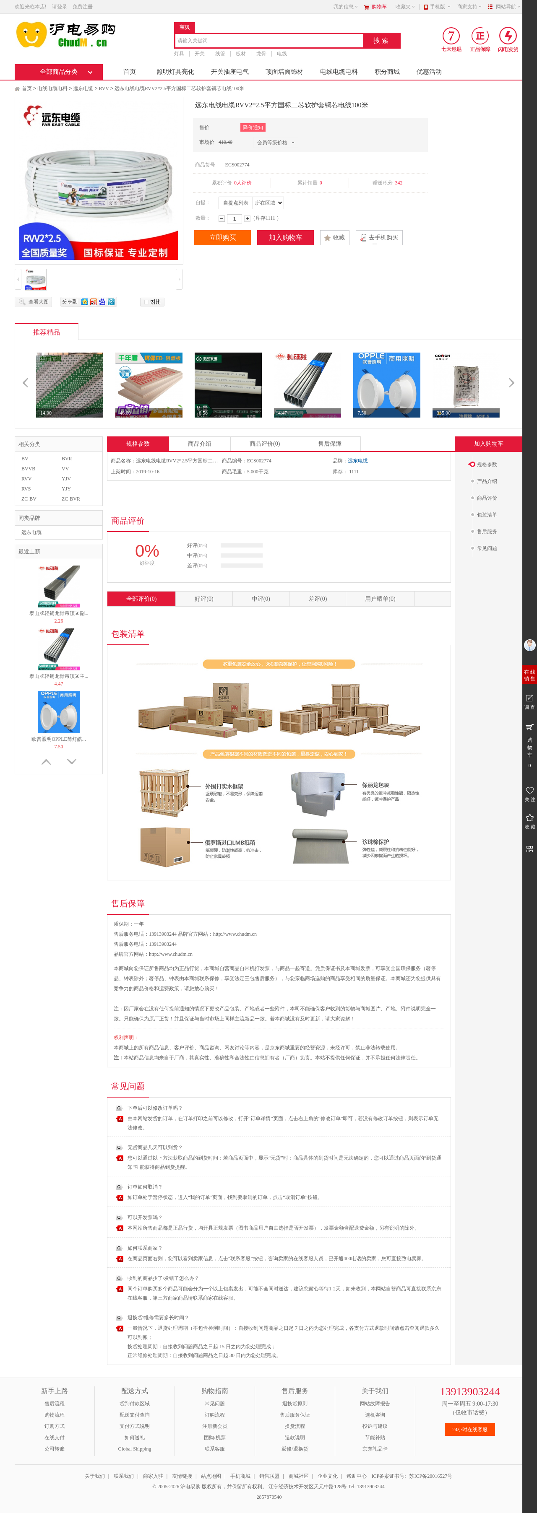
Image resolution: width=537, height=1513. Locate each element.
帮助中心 (357, 1476)
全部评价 (141, 599)
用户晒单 (380, 599)
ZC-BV (28, 499)
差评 (317, 599)
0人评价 (243, 183)
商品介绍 (199, 444)
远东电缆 (83, 88)
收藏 (339, 237)
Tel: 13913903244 (366, 1487)
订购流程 (215, 1415)
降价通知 (253, 127)
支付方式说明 (135, 1426)
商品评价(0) (265, 444)
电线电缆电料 (339, 71)
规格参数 (138, 444)
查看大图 (39, 302)
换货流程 (295, 1426)
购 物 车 (529, 745)
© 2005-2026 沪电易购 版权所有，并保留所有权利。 (209, 1487)
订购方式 (54, 1426)
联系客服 (215, 1449)
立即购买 (222, 237)
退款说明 (295, 1437)
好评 (204, 599)
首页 (129, 71)
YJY (66, 489)
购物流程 (54, 1415)
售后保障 (329, 444)
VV (65, 469)
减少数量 (222, 218)
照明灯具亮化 (175, 71)
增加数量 (247, 218)
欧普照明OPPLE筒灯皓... (58, 739)
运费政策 (169, 988)
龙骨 (261, 54)
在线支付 (54, 1437)
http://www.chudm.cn (171, 954)
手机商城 (240, 1476)
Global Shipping (134, 1449)
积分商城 (387, 71)
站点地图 (211, 1476)
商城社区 (299, 1476)
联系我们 (124, 1476)
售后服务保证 (295, 1415)
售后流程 (54, 1404)
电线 (282, 54)
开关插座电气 (230, 71)
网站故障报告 (375, 1404)
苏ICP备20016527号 (430, 1476)
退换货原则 (295, 1404)
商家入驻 (153, 1476)
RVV (104, 88)
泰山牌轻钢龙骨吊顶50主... (59, 676)
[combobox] (269, 41)
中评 (261, 599)
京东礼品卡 (375, 1449)
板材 (241, 54)
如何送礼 (135, 1437)
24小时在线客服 (469, 1430)
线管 (220, 54)
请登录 (59, 7)
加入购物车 (285, 237)
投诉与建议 (375, 1426)
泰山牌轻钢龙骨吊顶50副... (59, 613)
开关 (200, 54)
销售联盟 (269, 1476)
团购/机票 (214, 1437)
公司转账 (54, 1449)
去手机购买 (383, 237)
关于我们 (95, 1476)
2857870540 (268, 1497)
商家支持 (469, 7)
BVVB (28, 469)
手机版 (440, 7)
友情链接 (182, 1476)
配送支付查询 (135, 1415)
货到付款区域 (135, 1404)
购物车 (379, 7)
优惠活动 (429, 71)
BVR (67, 459)
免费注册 (83, 7)
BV (25, 459)
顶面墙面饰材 (284, 71)
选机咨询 (375, 1415)
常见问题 (215, 1404)
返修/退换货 (295, 1449)
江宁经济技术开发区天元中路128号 (308, 1487)
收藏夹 (406, 7)
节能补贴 (375, 1437)
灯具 (179, 54)
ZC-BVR (71, 499)
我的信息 (346, 7)
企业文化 (328, 1476)
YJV (66, 479)
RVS (26, 489)
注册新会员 (214, 1426)
